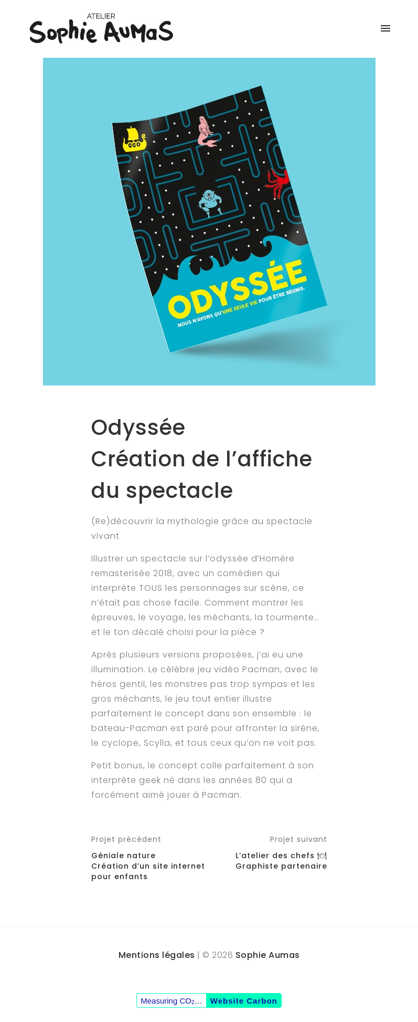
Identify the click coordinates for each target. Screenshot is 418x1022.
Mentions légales (157, 955)
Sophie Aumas (267, 955)
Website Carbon (243, 1000)
